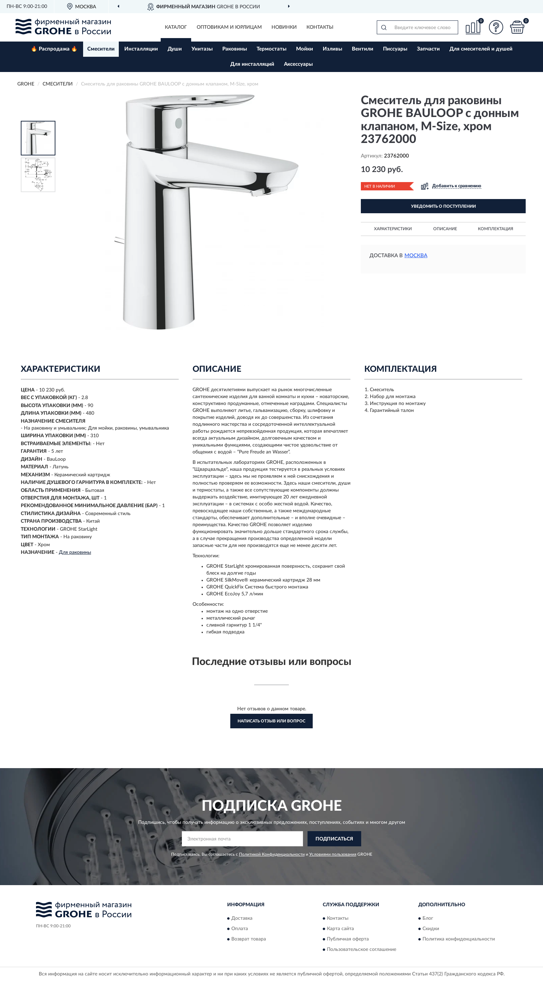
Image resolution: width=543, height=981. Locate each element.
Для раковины (75, 552)
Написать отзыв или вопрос (271, 721)
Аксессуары (298, 64)
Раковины (234, 49)
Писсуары (395, 49)
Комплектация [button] (495, 229)
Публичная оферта (348, 939)
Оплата (239, 928)
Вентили (362, 49)
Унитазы (202, 49)
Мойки (304, 49)
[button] (496, 27)
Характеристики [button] (393, 229)
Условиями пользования (332, 854)
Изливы (332, 49)
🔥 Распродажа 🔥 (54, 49)
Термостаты (271, 49)
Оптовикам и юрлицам (229, 27)
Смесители (101, 49)
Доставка (241, 918)
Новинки (284, 27)
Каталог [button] (176, 27)
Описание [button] (445, 229)
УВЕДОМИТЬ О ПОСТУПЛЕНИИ (443, 206)
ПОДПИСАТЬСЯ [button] (334, 839)
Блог (427, 918)
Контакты (319, 27)
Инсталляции (141, 49)
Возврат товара (248, 939)
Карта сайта (340, 928)
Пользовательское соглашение (361, 949)
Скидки (430, 928)
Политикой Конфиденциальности (272, 854)
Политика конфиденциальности (458, 939)
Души (175, 49)
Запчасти (428, 49)
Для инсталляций (252, 64)
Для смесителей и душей (481, 49)
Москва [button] (415, 255)
